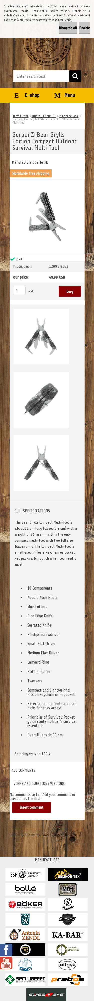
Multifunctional (69, 116)
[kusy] (19, 290)
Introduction (21, 116)
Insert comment (31, 807)
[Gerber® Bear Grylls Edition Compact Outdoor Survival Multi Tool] (47, 181)
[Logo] (47, 42)
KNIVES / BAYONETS (44, 116)
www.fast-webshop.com (60, 835)
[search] (75, 76)
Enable (84, 28)
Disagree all (68, 28)
